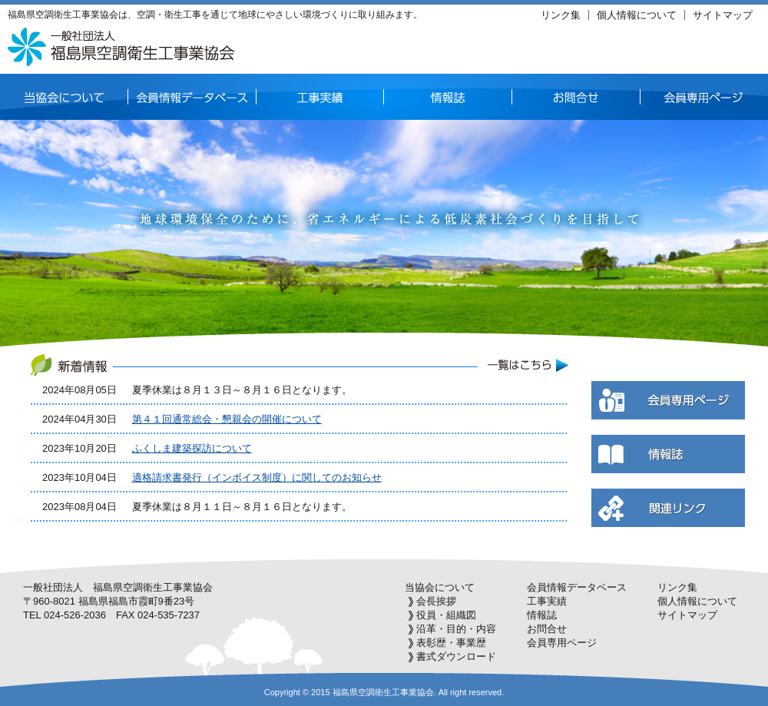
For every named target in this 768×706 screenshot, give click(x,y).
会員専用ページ (562, 642)
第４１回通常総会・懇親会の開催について (227, 419)
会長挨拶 (436, 601)
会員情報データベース (577, 587)
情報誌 (542, 615)
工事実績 (547, 601)
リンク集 (561, 15)
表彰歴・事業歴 (451, 642)
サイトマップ (723, 15)
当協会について (440, 587)
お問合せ (547, 629)
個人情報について (637, 15)
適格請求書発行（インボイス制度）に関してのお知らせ (257, 477)
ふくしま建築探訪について (192, 448)
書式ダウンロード (456, 656)
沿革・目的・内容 (456, 629)
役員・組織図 (446, 615)
